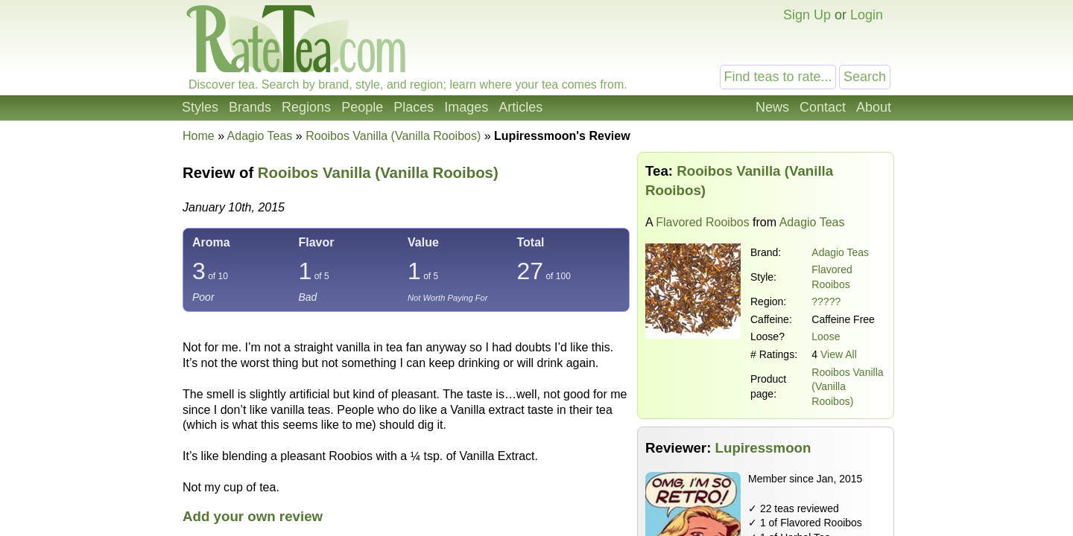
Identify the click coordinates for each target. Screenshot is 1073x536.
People (362, 107)
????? (826, 301)
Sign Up (807, 14)
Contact (823, 107)
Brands (250, 107)
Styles (200, 107)
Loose (825, 336)
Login (866, 14)
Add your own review (253, 516)
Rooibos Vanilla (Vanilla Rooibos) (378, 173)
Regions (306, 107)
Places (413, 107)
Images (466, 107)
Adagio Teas (840, 252)
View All (838, 354)
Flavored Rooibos (702, 222)
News (772, 107)
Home (199, 136)
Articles (520, 107)
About (873, 107)
